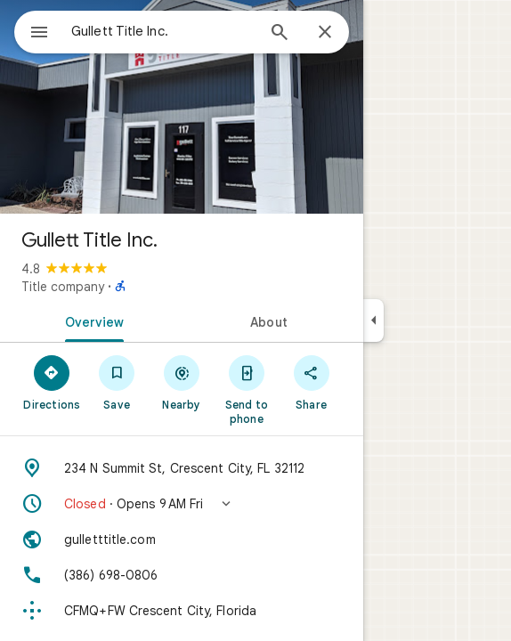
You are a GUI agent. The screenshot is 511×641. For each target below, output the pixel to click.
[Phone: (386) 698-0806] (181, 575)
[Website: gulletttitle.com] (181, 539)
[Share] (311, 382)
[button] (181, 504)
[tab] (91, 320)
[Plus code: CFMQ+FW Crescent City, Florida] (181, 611)
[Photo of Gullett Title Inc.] (181, 107)
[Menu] (39, 34)
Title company (62, 287)
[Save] (117, 382)
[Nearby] (182, 382)
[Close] (325, 33)
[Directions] (52, 382)
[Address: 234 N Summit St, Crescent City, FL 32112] (181, 468)
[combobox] (163, 31)
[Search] (279, 34)
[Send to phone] (246, 389)
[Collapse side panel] (373, 320)
